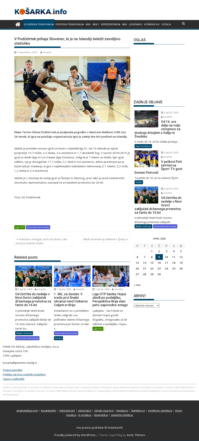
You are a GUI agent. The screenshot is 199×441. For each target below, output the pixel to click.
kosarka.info (48, 410)
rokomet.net (67, 410)
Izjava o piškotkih (13, 379)
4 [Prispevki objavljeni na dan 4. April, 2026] (174, 240)
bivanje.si (122, 410)
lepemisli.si (101, 415)
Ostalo (166, 24)
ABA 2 (95, 24)
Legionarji (135, 24)
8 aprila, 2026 (23, 289)
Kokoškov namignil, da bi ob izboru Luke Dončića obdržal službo (41, 241)
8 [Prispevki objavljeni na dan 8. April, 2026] (152, 246)
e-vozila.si (85, 415)
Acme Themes (136, 435)
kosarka (45, 52)
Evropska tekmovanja (70, 24)
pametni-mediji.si (122, 415)
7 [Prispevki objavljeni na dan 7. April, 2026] (144, 246)
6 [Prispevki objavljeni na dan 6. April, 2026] (137, 246)
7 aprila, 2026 (62, 289)
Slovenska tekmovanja (39, 24)
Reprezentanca (110, 24)
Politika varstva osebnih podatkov (24, 374)
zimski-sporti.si (103, 410)
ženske (58, 338)
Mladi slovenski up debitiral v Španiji (104, 239)
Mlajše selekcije (24, 333)
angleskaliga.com (27, 410)
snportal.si (84, 410)
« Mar (137, 274)
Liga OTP (19, 227)
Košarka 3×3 (152, 24)
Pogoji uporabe (12, 370)
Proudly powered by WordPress (75, 435)
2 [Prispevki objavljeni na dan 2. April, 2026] (159, 240)
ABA (88, 24)
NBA (124, 24)
